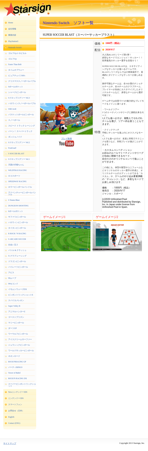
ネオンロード (14, 356)
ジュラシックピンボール (19, 345)
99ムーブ (12, 278)
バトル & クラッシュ (17, 250)
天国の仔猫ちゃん (16, 165)
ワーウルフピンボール (18, 334)
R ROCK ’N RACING (17, 233)
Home (10, 22)
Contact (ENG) (14, 423)
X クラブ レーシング (17, 256)
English (11, 417)
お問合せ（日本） (16, 411)
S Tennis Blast (14, 200)
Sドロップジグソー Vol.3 (19, 98)
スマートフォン (15, 404)
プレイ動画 (66, 138)
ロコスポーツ (14, 176)
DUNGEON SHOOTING (18, 206)
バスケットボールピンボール (21, 114)
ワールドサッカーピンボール (21, 350)
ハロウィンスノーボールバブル (22, 103)
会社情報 (12, 29)
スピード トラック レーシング (21, 126)
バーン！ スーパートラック (20, 131)
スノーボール (14, 120)
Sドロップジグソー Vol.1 (19, 159)
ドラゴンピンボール (17, 261)
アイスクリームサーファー (20, 339)
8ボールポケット (15, 211)
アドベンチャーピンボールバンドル (22, 193)
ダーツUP (12, 328)
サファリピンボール (17, 217)
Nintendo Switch (15, 47)
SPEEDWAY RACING (17, 181)
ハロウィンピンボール (18, 222)
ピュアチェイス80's (16, 75)
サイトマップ (9, 443)
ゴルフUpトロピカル (17, 53)
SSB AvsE (12, 109)
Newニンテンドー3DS (17, 392)
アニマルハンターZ (16, 311)
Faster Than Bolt (14, 64)
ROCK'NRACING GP (17, 362)
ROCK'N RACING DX (17, 378)
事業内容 (12, 35)
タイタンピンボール (17, 228)
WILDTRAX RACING (17, 170)
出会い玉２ (13, 245)
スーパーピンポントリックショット (22, 385)
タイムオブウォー (16, 70)
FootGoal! (12, 148)
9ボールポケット (15, 87)
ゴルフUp (12, 59)
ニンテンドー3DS (16, 398)
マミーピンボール (16, 323)
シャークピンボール (17, 92)
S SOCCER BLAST (16, 153)
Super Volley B (14, 306)
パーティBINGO (15, 367)
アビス (11, 272)
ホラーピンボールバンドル (20, 187)
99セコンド (13, 284)
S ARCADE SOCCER (17, 239)
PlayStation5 (13, 41)
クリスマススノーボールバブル (22, 81)
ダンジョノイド (15, 137)
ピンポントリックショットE (20, 295)
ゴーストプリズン (16, 317)
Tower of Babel (14, 373)
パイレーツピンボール (18, 267)
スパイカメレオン (16, 300)
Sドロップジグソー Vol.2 (19, 142)
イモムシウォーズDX (17, 289)
